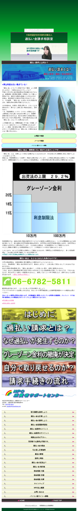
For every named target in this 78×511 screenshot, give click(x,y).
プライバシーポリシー (31, 505)
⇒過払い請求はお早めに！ (21, 274)
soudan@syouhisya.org (14, 406)
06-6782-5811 (9, 404)
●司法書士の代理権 (8, 300)
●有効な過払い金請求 (8, 303)
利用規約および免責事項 (46, 505)
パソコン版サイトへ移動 (39, 145)
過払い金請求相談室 (39, 38)
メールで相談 (39, 141)
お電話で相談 (39, 136)
